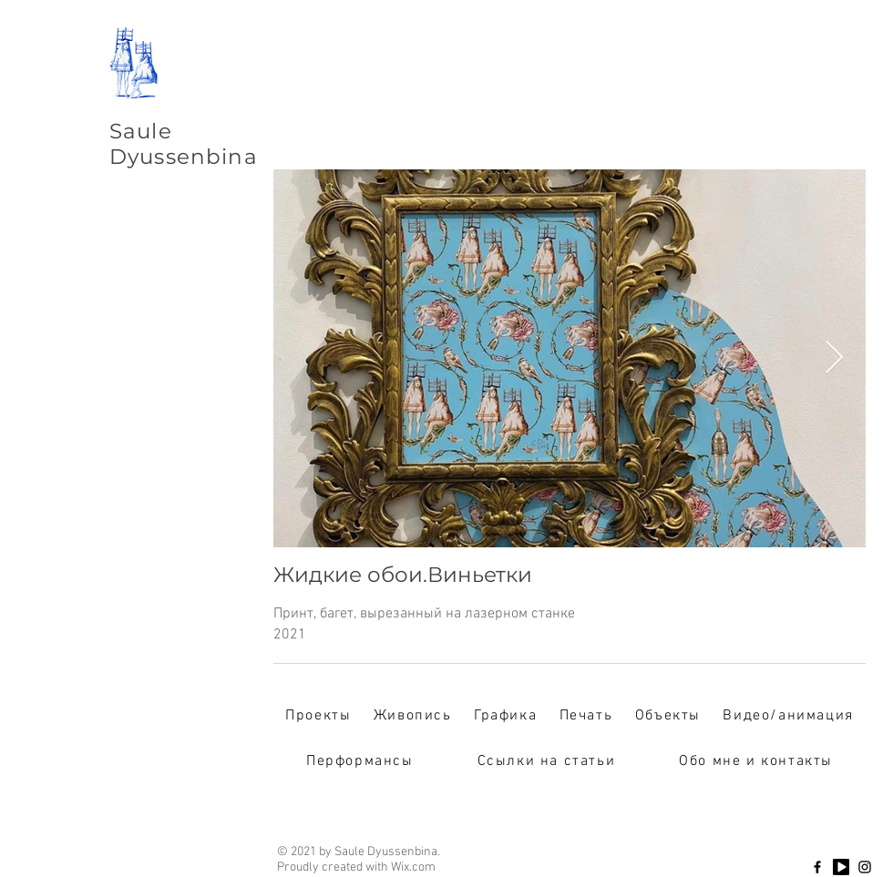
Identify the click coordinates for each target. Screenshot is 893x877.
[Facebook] (817, 867)
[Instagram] (865, 867)
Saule (140, 131)
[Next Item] (834, 358)
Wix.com (413, 867)
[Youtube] (841, 867)
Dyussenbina (183, 156)
